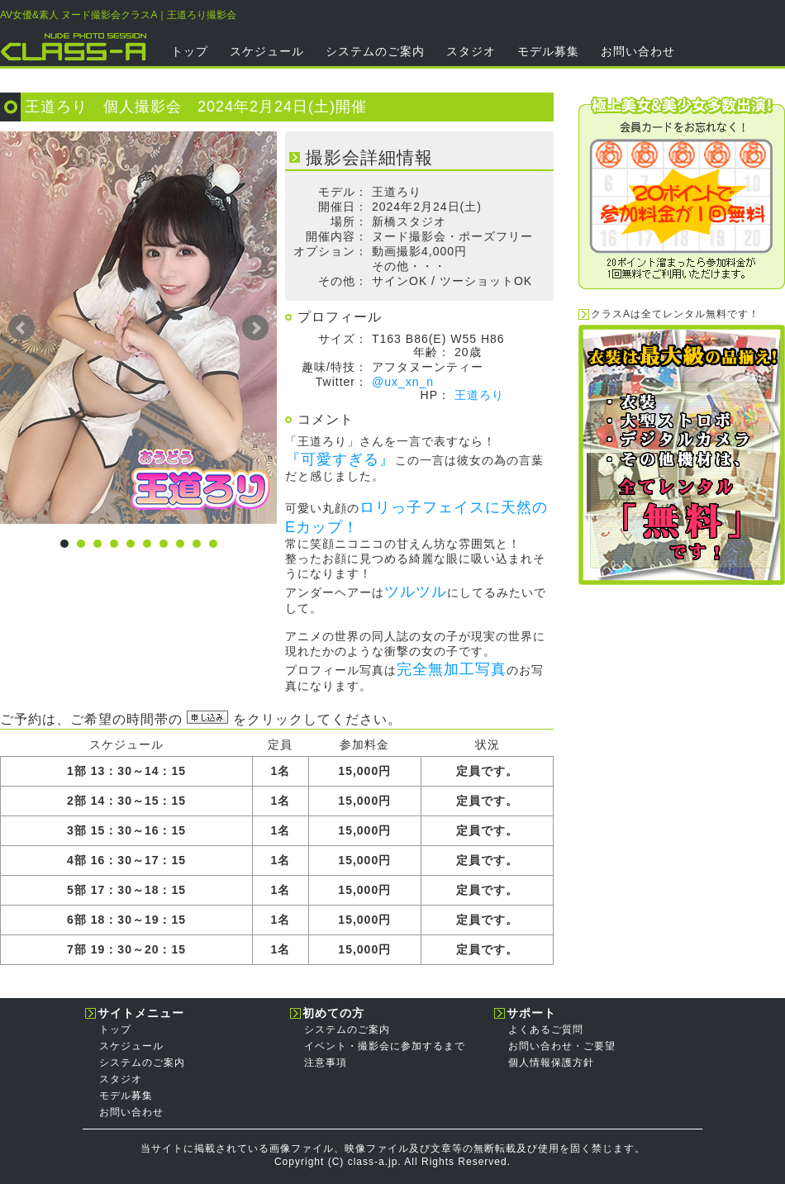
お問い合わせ (638, 51)
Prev (21, 328)
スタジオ (471, 51)
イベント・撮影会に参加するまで (384, 1046)
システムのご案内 (375, 51)
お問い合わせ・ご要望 (562, 1046)
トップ (189, 51)
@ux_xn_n (403, 381)
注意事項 (325, 1062)
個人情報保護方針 (551, 1062)
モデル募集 (548, 51)
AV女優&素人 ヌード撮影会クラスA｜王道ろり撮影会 (118, 15)
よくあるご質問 (545, 1029)
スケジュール (267, 51)
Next (255, 328)
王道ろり (479, 395)
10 (213, 544)
